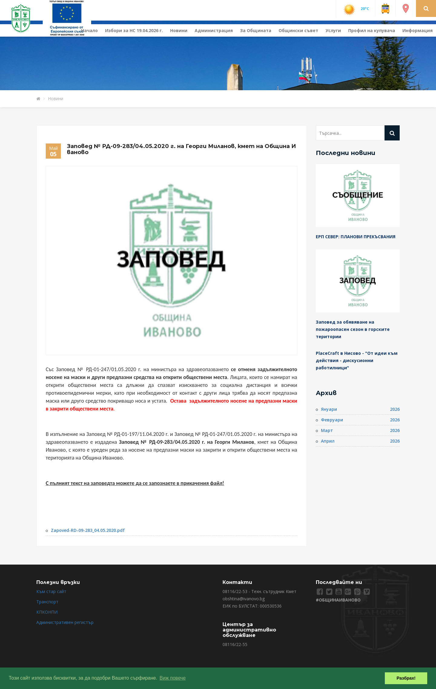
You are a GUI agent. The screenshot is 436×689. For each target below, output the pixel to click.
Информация (417, 30)
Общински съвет (298, 30)
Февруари (332, 420)
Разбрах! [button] (406, 678)
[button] (426, 8)
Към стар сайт (51, 591)
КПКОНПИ (47, 612)
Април (328, 441)
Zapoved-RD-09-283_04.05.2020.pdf (88, 530)
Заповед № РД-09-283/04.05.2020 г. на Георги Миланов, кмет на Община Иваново (181, 149)
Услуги (333, 30)
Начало (89, 30)
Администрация (214, 30)
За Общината (255, 30)
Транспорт (47, 602)
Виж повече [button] (173, 678)
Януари (329, 409)
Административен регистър (65, 622)
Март (327, 430)
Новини (178, 30)
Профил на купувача (371, 30)
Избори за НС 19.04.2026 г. (134, 30)
